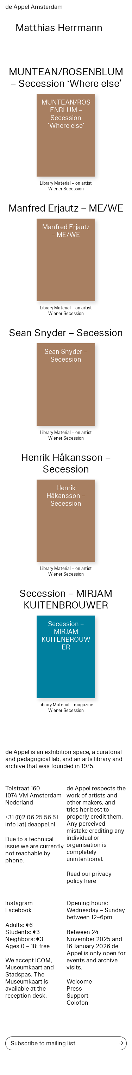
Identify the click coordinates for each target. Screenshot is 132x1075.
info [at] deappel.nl (30, 824)
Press (74, 989)
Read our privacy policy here (89, 877)
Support (77, 996)
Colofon (77, 1003)
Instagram (19, 903)
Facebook (18, 910)
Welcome (79, 982)
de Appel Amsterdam (34, 7)
